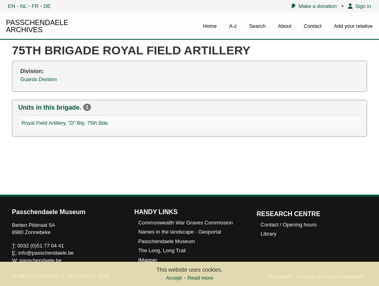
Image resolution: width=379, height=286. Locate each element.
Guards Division (38, 79)
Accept (174, 278)
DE (47, 6)
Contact (313, 26)
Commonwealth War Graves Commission (185, 223)
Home (210, 26)
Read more (200, 278)
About (285, 26)
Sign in (359, 6)
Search (257, 26)
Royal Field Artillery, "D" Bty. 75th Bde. (65, 123)
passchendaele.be (40, 260)
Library (268, 234)
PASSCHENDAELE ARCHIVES (37, 26)
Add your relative (353, 26)
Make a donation (314, 6)
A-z (233, 26)
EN (11, 6)
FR (35, 6)
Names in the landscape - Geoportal (179, 232)
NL (23, 6)
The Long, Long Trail (162, 250)
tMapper (147, 260)
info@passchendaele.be (46, 253)
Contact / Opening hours (288, 225)
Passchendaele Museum (166, 241)
